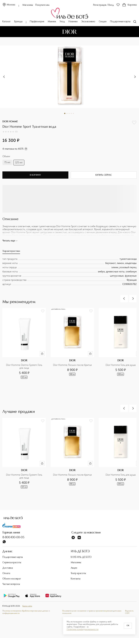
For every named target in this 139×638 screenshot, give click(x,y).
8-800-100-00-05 (13, 537)
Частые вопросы (11, 584)
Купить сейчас (103, 175)
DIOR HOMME (10, 121)
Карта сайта (27, 606)
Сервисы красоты (11, 562)
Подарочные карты (120, 21)
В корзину (35, 175)
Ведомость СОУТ (129, 612)
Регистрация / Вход (103, 5)
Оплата (6, 573)
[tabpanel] (69, 271)
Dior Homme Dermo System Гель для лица (24, 366)
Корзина (129, 5)
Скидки (102, 21)
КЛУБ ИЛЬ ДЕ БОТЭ (81, 557)
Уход (62, 21)
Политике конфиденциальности (82, 629)
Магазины (27, 5)
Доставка (7, 568)
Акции (74, 568)
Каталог (6, 21)
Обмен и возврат (11, 579)
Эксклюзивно (88, 21)
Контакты (75, 579)
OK (128, 626)
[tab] (11, 252)
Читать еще (10, 241)
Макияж (52, 21)
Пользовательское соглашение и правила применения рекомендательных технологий (91, 612)
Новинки (73, 21)
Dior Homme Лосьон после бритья (72, 365)
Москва (8, 4)
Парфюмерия (37, 21)
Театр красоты (78, 573)
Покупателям (42, 5)
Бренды (18, 21)
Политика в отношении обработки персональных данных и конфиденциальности (26, 612)
